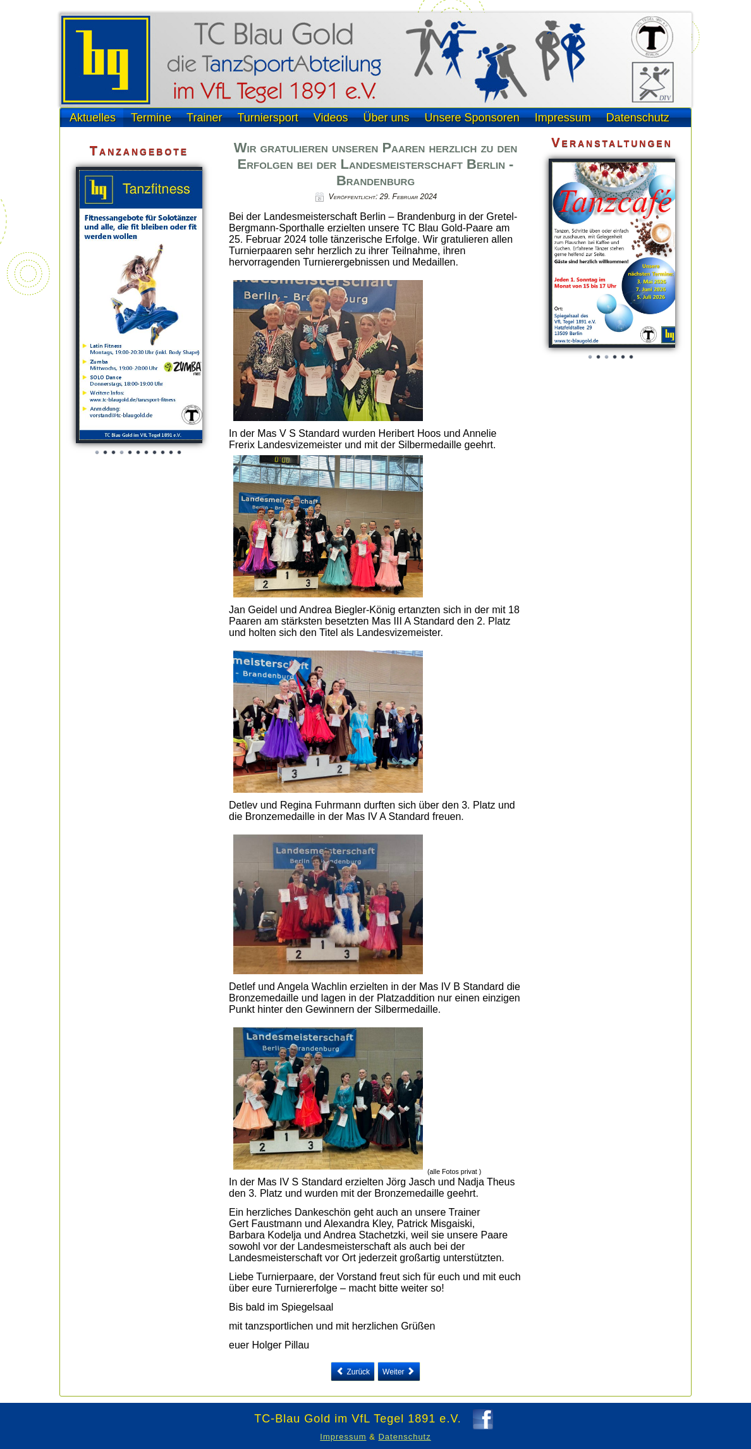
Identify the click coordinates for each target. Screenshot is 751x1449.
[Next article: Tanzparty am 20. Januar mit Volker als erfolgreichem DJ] (398, 1371)
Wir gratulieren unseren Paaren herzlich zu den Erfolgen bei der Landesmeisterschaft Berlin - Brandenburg (376, 164)
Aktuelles (93, 117)
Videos (331, 117)
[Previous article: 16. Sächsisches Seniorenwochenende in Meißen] (353, 1371)
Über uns (386, 117)
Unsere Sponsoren (472, 117)
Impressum (563, 117)
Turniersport (267, 117)
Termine (151, 117)
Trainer (204, 117)
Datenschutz (637, 117)
